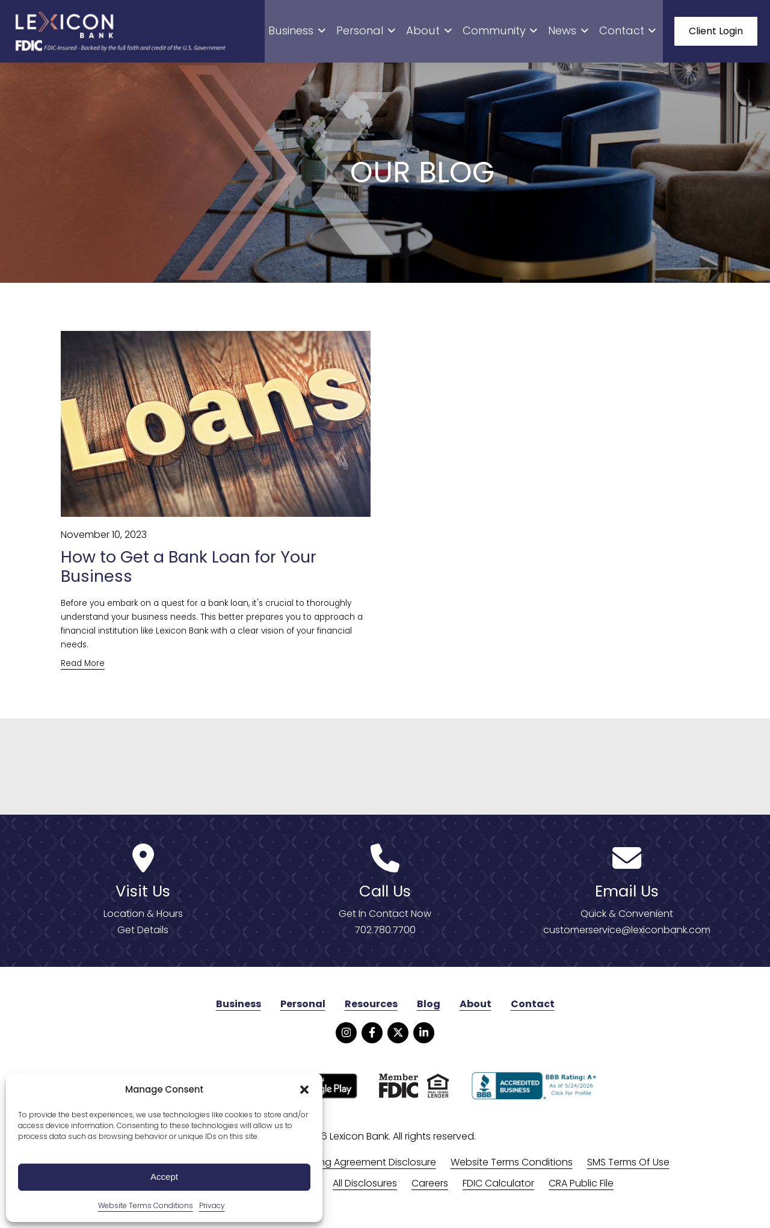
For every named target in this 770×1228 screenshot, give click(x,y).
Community (519, 33)
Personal (401, 33)
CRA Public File (581, 1191)
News (579, 33)
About (456, 33)
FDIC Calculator (498, 1191)
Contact (633, 33)
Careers (429, 1191)
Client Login (716, 33)
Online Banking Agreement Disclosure (349, 1170)
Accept (164, 1176)
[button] (304, 1090)
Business (341, 33)
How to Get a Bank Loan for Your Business (197, 573)
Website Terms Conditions (145, 1205)
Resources (371, 1012)
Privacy (212, 1205)
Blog (428, 1012)
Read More (83, 671)
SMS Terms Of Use (628, 1170)
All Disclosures (365, 1191)
